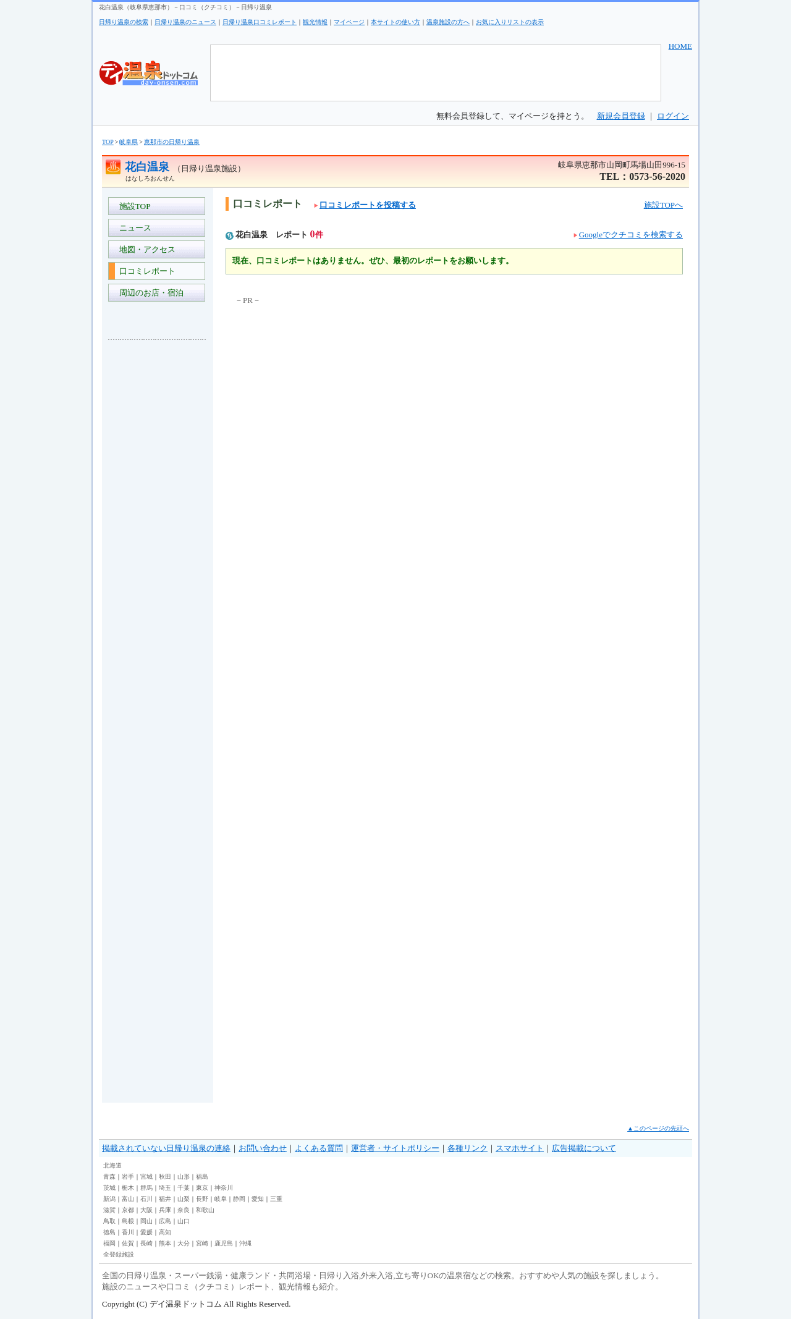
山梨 (183, 1198)
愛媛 (146, 1232)
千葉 (183, 1187)
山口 (183, 1221)
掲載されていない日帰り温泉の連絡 (166, 1148)
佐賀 (128, 1243)
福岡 (109, 1243)
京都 (128, 1210)
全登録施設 (118, 1254)
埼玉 (165, 1187)
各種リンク (467, 1148)
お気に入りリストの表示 (510, 22)
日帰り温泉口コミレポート (259, 22)
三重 (276, 1198)
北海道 (112, 1165)
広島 (165, 1221)
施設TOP (133, 206)
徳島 (109, 1232)
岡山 (146, 1221)
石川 (146, 1198)
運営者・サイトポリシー (395, 1148)
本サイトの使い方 (395, 22)
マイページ (349, 22)
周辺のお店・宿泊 (149, 292)
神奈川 (223, 1187)
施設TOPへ (663, 205)
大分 (183, 1243)
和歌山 (205, 1210)
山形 (183, 1176)
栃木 (128, 1187)
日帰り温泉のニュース (185, 22)
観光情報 (315, 22)
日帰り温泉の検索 (123, 22)
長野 (202, 1198)
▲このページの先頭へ (658, 1128)
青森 (109, 1176)
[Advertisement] (157, 534)
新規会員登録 (621, 116)
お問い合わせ (263, 1148)
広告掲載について (584, 1148)
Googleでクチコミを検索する (631, 234)
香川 (128, 1232)
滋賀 (109, 1210)
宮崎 (202, 1243)
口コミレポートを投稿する (365, 205)
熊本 (165, 1243)
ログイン (673, 116)
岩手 (128, 1176)
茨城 (109, 1187)
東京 (202, 1187)
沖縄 (245, 1243)
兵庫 (165, 1210)
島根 (128, 1221)
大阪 (146, 1210)
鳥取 (109, 1221)
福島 (202, 1176)
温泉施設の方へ (448, 22)
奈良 (183, 1210)
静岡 (239, 1198)
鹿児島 (223, 1243)
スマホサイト (520, 1148)
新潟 (109, 1198)
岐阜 (220, 1198)
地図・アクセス (145, 249)
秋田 (165, 1176)
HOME (680, 46)
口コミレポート (145, 271)
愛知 (258, 1198)
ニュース (133, 227)
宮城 (146, 1176)
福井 (165, 1198)
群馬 (146, 1187)
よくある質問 (319, 1148)
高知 (165, 1232)
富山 (128, 1198)
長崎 (146, 1243)
